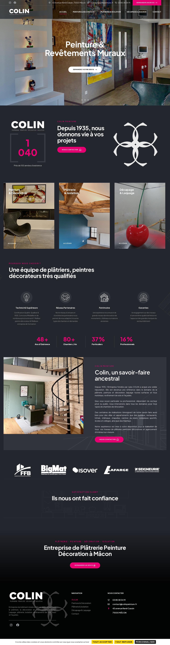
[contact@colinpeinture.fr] (109, 601)
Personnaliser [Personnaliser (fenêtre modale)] (145, 642)
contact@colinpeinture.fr (125, 600)
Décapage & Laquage (81, 606)
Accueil (75, 596)
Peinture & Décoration (81, 599)
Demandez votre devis (85, 72)
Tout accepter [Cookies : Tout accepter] (102, 642)
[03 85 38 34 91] (109, 596)
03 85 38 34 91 (119, 596)
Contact (75, 610)
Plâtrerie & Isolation (80, 603)
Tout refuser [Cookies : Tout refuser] (123, 642)
